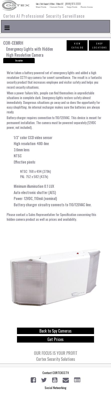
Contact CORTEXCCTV (55, 373)
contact (20, 214)
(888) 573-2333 (73, 3)
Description (19, 60)
